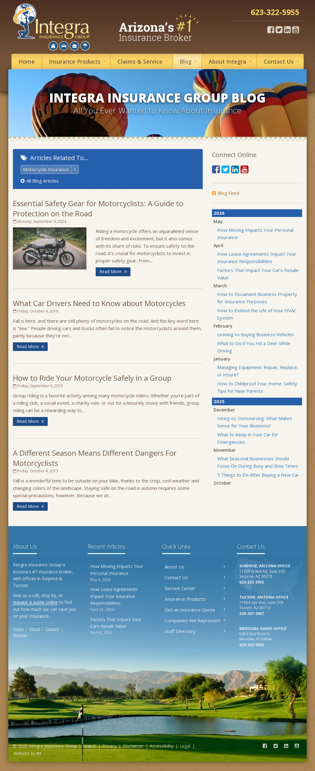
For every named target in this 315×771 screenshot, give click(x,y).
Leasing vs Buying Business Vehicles (255, 334)
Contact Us (195, 577)
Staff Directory (195, 631)
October (222, 483)
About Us (195, 567)
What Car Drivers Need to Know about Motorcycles (99, 303)
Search (89, 746)
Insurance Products (195, 599)
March (220, 286)
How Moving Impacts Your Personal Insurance (120, 573)
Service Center (195, 588)
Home (26, 61)
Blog (189, 61)
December (224, 410)
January (221, 359)
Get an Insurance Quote (195, 610)
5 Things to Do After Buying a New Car (258, 475)
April (218, 245)
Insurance (78, 61)
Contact (282, 61)
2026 (219, 213)
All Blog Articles (40, 181)
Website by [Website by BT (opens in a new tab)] (28, 753)
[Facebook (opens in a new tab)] (270, 29)
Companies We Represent (195, 620)
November (224, 450)
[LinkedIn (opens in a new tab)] (287, 29)
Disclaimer (133, 746)
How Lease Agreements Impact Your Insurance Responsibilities (120, 599)
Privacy (109, 746)
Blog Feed (225, 193)
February (223, 326)
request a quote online (35, 602)
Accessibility (161, 746)
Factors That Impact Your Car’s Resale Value (120, 626)
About (231, 61)
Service (143, 61)
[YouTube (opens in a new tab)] (295, 29)
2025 (219, 401)
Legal (185, 746)
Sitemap (20, 635)
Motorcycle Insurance (46, 169)
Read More (113, 271)
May (218, 221)
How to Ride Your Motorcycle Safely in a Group (92, 378)
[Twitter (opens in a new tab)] (279, 29)
